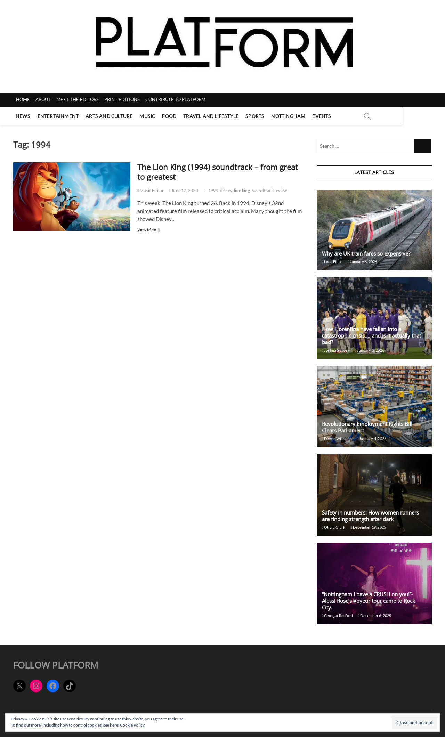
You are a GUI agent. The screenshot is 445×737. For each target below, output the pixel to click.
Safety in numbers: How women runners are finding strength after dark (370, 516)
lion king (242, 190)
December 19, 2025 (368, 527)
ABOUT (43, 99)
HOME (23, 99)
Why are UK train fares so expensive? (366, 253)
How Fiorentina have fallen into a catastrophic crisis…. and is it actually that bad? (371, 335)
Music (148, 116)
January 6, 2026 (362, 261)
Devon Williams (337, 438)
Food (170, 116)
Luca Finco (332, 261)
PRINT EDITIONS (122, 99)
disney (226, 190)
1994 (213, 190)
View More (156, 230)
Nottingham (290, 116)
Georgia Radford (337, 615)
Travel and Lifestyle (212, 116)
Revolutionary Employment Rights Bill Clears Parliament (367, 427)
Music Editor (150, 190)
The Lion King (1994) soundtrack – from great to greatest (217, 172)
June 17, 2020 (183, 190)
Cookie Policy (132, 725)
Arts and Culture (110, 116)
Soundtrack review (269, 190)
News (24, 116)
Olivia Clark (334, 527)
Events (323, 116)
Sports (256, 116)
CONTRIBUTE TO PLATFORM (175, 99)
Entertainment (59, 116)
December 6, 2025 (374, 615)
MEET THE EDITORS (77, 99)
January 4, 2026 (371, 438)
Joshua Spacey (336, 350)
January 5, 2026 (369, 350)
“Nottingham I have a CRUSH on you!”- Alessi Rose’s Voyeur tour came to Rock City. (368, 601)
